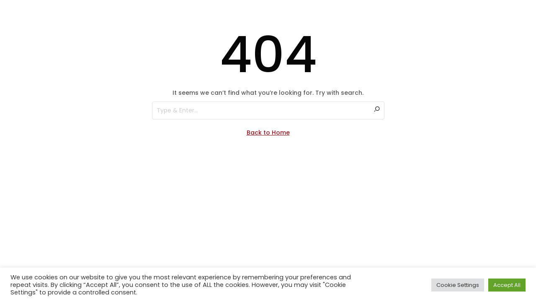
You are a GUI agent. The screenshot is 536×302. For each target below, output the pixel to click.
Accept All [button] (507, 285)
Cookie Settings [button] (457, 285)
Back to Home (268, 132)
